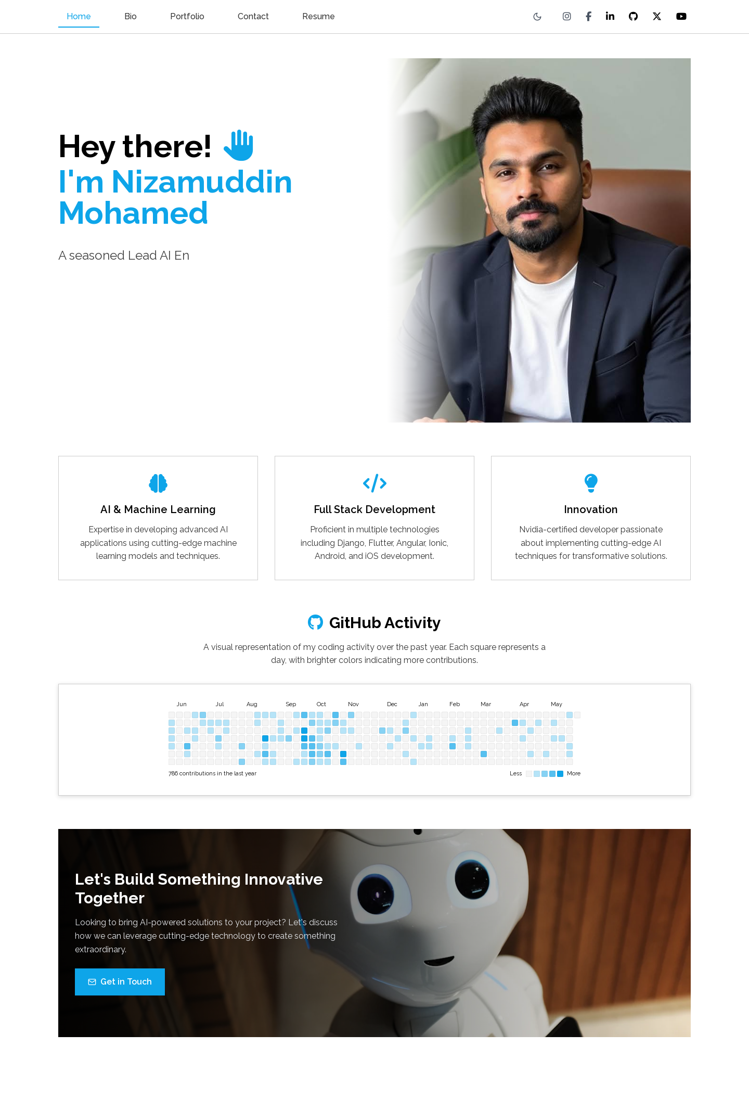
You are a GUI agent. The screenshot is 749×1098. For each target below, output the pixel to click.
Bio (130, 16)
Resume (318, 16)
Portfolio (187, 16)
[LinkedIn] (610, 16)
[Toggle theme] (537, 16)
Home (79, 16)
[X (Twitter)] (657, 16)
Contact (253, 16)
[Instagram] (567, 16)
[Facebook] (589, 16)
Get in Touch (120, 990)
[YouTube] (681, 16)
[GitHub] (633, 16)
